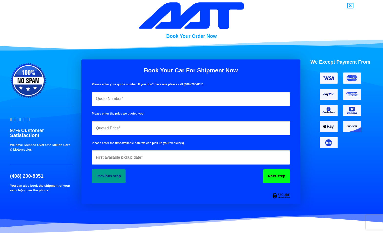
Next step (277, 176)
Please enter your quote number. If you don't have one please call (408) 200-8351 (148, 84)
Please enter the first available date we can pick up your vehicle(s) (138, 143)
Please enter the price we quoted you (117, 113)
